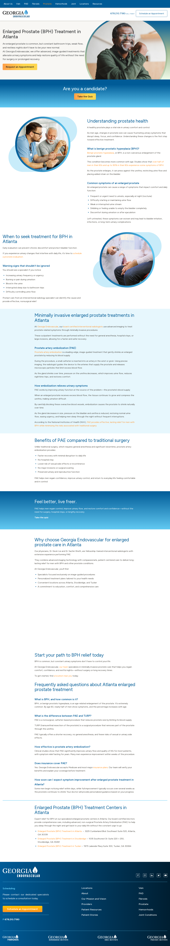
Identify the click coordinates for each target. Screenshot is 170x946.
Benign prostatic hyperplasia (100, 153)
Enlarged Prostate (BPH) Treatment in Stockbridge (62, 838)
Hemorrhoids (61, 4)
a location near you (63, 676)
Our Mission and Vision (93, 898)
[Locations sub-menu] (90, 4)
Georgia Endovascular (47, 326)
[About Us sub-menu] (14, 4)
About (84, 893)
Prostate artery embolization (48, 352)
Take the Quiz (85, 96)
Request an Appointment (20, 66)
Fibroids (35, 4)
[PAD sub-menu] (29, 4)
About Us (8, 4)
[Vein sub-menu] (21, 4)
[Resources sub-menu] (103, 4)
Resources (97, 4)
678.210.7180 (117, 13)
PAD (26, 4)
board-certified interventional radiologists (83, 326)
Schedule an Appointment (151, 13)
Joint (73, 4)
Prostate (47, 4)
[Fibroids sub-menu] (41, 4)
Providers (86, 904)
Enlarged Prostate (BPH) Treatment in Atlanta (60, 831)
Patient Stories (89, 914)
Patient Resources (91, 909)
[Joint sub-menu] (77, 4)
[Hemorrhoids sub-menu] (68, 4)
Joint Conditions (148, 914)
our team (63, 667)
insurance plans (100, 767)
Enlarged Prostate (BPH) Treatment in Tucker (59, 846)
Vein (18, 4)
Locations (84, 4)
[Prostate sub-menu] (53, 4)
